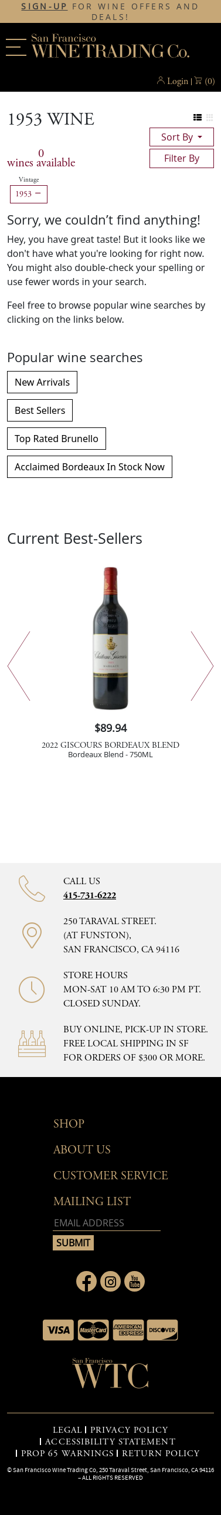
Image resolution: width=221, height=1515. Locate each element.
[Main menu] (16, 47)
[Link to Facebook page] (86, 1281)
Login (177, 81)
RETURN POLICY (161, 1454)
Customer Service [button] (110, 1176)
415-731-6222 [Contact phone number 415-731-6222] (89, 895)
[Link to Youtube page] (134, 1281)
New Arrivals (42, 382)
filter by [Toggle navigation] (181, 158)
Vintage (29, 180)
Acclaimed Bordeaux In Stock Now (90, 466)
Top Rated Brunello (56, 438)
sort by (178, 137)
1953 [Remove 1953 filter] (28, 194)
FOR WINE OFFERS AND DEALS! (110, 11)
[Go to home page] (111, 1376)
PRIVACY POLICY (129, 1430)
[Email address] (107, 1223)
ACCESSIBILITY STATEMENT (110, 1442)
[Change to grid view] (209, 117)
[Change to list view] (197, 117)
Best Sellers (40, 410)
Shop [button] (68, 1124)
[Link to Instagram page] (110, 1281)
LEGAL (68, 1430)
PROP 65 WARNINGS (67, 1454)
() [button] (210, 82)
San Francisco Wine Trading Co (111, 47)
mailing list (92, 1202)
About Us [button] (82, 1150)
